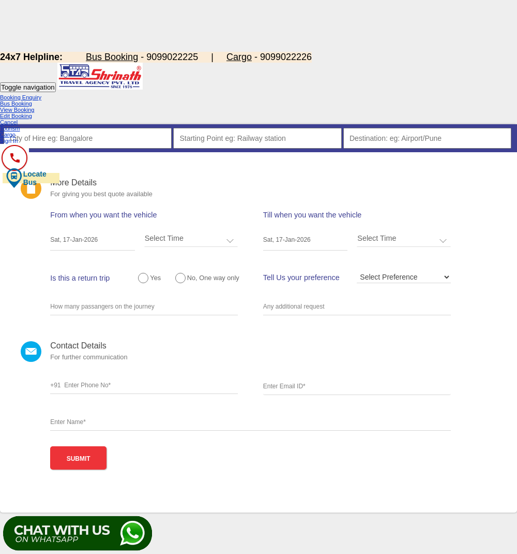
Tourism (10, 128)
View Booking (17, 110)
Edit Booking (16, 116)
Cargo (8, 135)
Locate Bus (26, 178)
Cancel (9, 122)
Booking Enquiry (20, 97)
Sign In (9, 141)
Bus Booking (16, 103)
